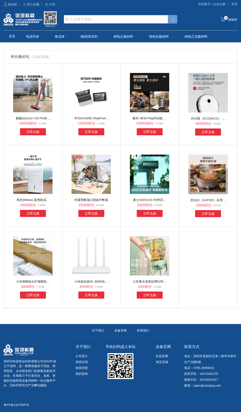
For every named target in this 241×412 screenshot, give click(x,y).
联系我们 (143, 330)
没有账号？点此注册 (211, 4)
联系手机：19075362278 (201, 374)
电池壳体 (35, 36)
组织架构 (82, 374)
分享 (50, 4)
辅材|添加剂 (91, 36)
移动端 (10, 4)
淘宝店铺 (162, 362)
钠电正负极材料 (199, 36)
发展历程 (82, 368)
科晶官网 (162, 356)
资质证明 (82, 362)
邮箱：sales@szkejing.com (202, 385)
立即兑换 (33, 132)
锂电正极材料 (125, 36)
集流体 (62, 36)
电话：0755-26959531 (199, 368)
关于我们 (98, 330)
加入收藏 (31, 4)
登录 (234, 4)
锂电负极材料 (161, 36)
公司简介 (82, 356)
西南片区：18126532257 (201, 379)
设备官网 (120, 330)
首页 (12, 36)
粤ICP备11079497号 (16, 405)
